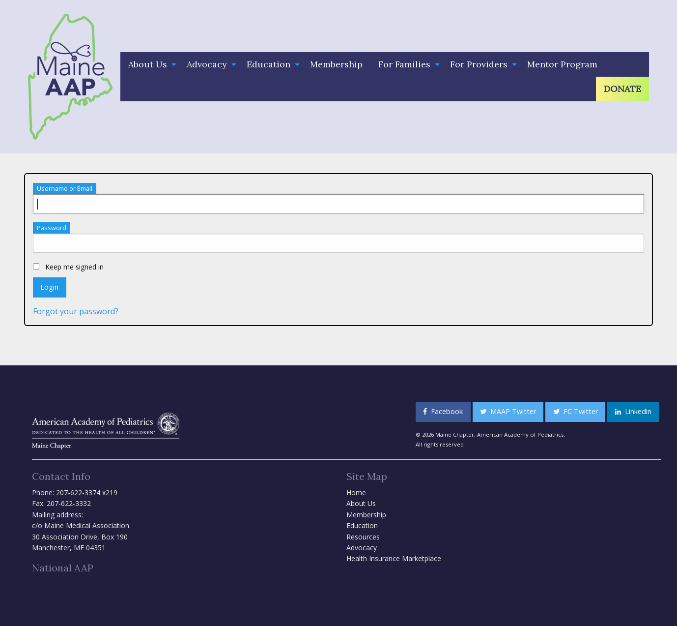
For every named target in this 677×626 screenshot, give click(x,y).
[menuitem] (149, 64)
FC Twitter (575, 411)
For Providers (479, 64)
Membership (336, 64)
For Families (404, 64)
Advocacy (207, 64)
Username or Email (64, 188)
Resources (363, 536)
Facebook (443, 411)
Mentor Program (562, 64)
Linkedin (633, 411)
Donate (622, 88)
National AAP (62, 568)
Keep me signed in (68, 266)
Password (51, 227)
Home (356, 492)
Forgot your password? (75, 311)
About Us (147, 64)
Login (49, 287)
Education (268, 64)
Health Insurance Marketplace (393, 558)
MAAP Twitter (508, 411)
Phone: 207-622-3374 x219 (74, 492)
